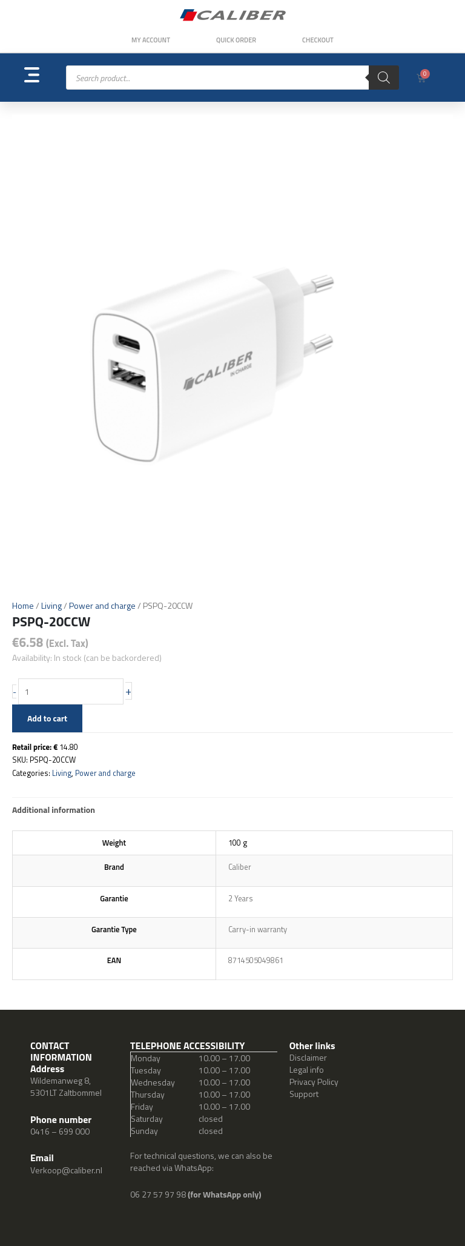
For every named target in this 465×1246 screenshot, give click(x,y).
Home (23, 605)
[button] (45, 77)
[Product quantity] (71, 691)
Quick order (236, 40)
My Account (150, 40)
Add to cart (47, 718)
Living (51, 605)
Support (303, 1093)
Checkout (318, 40)
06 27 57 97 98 (159, 1194)
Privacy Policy (313, 1081)
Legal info (306, 1069)
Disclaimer (308, 1057)
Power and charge (102, 605)
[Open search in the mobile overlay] (232, 77)
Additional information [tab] (53, 809)
